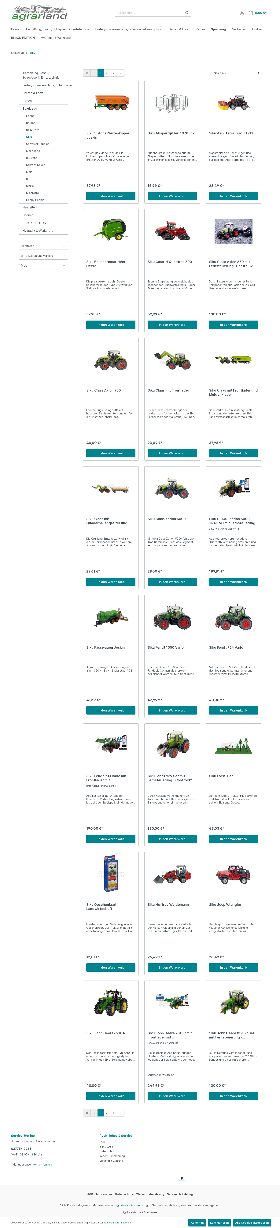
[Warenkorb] (257, 12)
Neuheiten (29, 207)
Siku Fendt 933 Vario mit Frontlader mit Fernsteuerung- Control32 (108, 778)
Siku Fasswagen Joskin (105, 647)
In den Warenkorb (111, 196)
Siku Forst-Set (221, 776)
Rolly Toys (32, 129)
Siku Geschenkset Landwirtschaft (101, 907)
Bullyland (31, 157)
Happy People (35, 199)
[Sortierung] (236, 73)
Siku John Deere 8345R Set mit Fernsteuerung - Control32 (231, 1035)
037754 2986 (21, 1149)
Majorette (32, 192)
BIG (28, 178)
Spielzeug (29, 108)
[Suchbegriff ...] (148, 13)
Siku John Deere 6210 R (105, 1033)
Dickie (30, 185)
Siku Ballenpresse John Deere (105, 264)
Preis (43, 265)
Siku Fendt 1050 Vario (166, 647)
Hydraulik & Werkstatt (37, 230)
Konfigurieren (219, 1222)
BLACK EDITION (34, 223)
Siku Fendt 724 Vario (226, 647)
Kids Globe (33, 150)
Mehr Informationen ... (121, 1222)
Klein (29, 171)
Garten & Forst (32, 93)
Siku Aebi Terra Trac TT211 (231, 133)
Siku (29, 136)
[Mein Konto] (242, 12)
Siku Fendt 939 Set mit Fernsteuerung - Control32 (170, 778)
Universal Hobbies (37, 143)
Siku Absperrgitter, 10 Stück (171, 133)
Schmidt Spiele (35, 164)
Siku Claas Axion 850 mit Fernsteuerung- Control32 (231, 264)
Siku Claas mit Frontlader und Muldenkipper (233, 392)
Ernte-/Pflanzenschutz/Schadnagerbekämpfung (45, 85)
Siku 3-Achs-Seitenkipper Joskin (107, 135)
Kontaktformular (43, 1164)
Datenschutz (108, 1151)
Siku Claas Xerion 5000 (167, 519)
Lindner (30, 115)
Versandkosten (130, 1205)
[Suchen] (186, 13)
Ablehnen (197, 1222)
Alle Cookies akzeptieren (252, 1222)
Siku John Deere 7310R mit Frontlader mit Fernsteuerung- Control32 (170, 1035)
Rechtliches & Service (116, 1135)
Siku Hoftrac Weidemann (168, 905)
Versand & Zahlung (111, 1160)
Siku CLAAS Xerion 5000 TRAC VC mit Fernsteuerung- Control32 (233, 521)
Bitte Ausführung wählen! (43, 255)
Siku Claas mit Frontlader (168, 390)
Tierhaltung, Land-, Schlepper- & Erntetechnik (40, 75)
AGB (102, 1141)
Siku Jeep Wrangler (225, 905)
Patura (27, 101)
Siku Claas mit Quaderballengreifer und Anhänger (106, 521)
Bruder (30, 122)
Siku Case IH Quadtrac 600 (170, 262)
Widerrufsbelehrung (112, 1156)
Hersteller (43, 245)
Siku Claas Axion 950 (103, 390)
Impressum (106, 1146)
